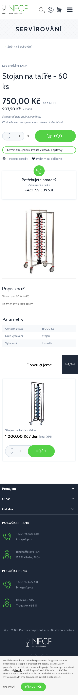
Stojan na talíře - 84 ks (21, 430)
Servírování (25, 46)
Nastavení (9, 686)
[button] (66, 364)
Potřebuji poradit (14, 159)
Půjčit (55, 136)
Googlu (18, 670)
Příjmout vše (33, 686)
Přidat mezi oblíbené (47, 159)
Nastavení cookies (62, 630)
